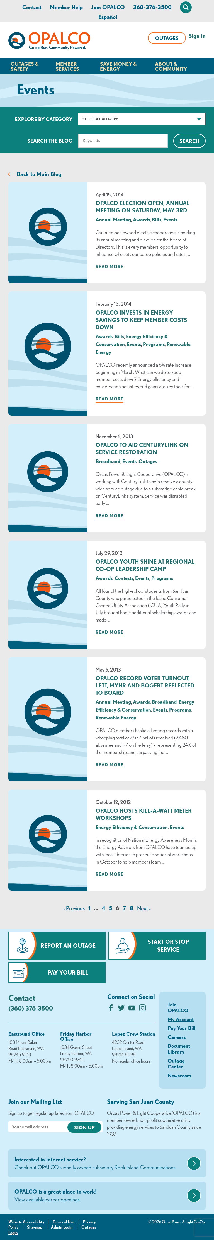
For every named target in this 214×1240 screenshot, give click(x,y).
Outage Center (176, 1064)
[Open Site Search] (186, 7)
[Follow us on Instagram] (142, 1009)
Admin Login (62, 1227)
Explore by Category (43, 119)
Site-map (34, 1227)
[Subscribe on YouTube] (131, 1009)
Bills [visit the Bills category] (156, 219)
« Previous (74, 908)
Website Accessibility (26, 1222)
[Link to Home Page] (49, 42)
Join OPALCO (108, 7)
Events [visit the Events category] (170, 219)
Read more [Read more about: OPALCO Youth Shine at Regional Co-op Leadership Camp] (109, 632)
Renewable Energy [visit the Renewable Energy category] (116, 717)
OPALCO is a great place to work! (100, 1195)
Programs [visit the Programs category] (154, 344)
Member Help (66, 7)
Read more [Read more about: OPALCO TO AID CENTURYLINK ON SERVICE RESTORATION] (109, 515)
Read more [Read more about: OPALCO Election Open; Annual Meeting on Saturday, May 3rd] (109, 266)
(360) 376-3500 (30, 1008)
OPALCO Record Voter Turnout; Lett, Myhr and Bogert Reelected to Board (145, 685)
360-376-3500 (152, 7)
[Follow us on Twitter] (121, 1009)
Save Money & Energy (118, 66)
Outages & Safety (24, 66)
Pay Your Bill (68, 972)
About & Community (171, 66)
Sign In (197, 36)
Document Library (179, 1049)
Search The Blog (49, 140)
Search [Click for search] (189, 141)
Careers (177, 1037)
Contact (32, 7)
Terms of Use (63, 1222)
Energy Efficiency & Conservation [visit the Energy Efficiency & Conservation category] (132, 827)
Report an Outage (68, 945)
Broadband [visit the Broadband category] (108, 461)
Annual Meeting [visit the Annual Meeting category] (113, 219)
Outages (167, 38)
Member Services (67, 66)
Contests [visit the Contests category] (124, 578)
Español (107, 17)
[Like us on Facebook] (110, 1009)
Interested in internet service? (100, 1163)
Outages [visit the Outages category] (147, 461)
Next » (144, 908)
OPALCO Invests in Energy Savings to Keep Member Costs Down (141, 319)
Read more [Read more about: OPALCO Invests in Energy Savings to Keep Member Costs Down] (109, 398)
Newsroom (179, 1075)
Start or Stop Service (168, 945)
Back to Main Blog (39, 174)
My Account (181, 1019)
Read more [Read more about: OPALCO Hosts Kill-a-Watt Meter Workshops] (109, 874)
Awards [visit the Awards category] (141, 219)
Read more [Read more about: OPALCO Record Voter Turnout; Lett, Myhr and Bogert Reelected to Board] (109, 764)
